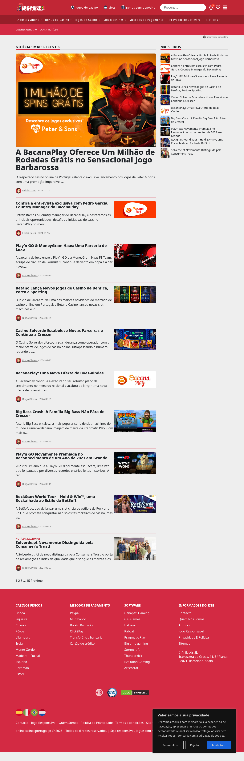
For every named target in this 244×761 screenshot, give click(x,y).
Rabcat (129, 631)
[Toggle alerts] (211, 7)
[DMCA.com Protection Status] (135, 692)
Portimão (22, 668)
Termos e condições (129, 723)
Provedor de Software (185, 20)
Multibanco (78, 619)
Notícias (212, 20)
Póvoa (20, 631)
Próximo (37, 581)
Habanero (131, 625)
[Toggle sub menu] (225, 7)
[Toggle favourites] (218, 7)
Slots (112, 7)
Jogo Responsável (191, 631)
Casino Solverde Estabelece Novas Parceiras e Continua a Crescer (59, 332)
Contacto (185, 613)
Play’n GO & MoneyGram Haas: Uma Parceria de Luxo (61, 247)
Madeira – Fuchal (28, 656)
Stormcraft (132, 649)
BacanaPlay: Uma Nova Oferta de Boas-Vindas (60, 373)
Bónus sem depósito (140, 7)
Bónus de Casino (57, 20)
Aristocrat (131, 668)
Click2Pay (76, 631)
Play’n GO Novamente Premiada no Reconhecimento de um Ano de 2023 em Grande (61, 456)
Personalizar (171, 745)
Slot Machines (114, 20)
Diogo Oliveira (30, 275)
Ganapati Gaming (136, 613)
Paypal (74, 613)
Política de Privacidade (97, 723)
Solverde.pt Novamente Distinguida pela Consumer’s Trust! (55, 544)
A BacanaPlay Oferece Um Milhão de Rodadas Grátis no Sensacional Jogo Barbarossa (85, 159)
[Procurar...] (183, 7)
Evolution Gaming (137, 662)
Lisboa (20, 613)
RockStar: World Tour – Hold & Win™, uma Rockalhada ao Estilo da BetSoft (55, 498)
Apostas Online (28, 20)
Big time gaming (136, 643)
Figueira (21, 619)
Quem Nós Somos (191, 619)
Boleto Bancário (81, 625)
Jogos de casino (86, 7)
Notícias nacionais (28, 538)
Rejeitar (195, 745)
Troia (19, 643)
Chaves (21, 625)
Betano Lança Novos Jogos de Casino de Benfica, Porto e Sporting (62, 289)
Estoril (20, 674)
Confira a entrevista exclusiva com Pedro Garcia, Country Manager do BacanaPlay (62, 205)
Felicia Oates (29, 190)
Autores (184, 625)
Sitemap (184, 643)
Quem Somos (68, 723)
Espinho (21, 662)
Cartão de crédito (82, 643)
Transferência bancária (86, 637)
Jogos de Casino (86, 20)
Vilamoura (23, 637)
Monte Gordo (25, 649)
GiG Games (132, 619)
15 (28, 581)
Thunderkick (133, 656)
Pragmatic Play (134, 637)
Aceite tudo (219, 745)
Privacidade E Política (194, 637)
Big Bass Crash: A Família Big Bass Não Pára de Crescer (60, 413)
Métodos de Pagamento (146, 20)
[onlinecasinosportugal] (31, 7)
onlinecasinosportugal (31, 29)
